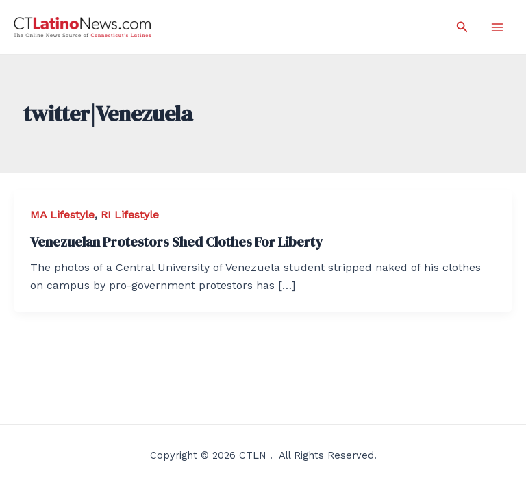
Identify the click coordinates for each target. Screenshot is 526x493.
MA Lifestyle (62, 214)
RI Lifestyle (130, 214)
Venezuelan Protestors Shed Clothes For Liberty (176, 241)
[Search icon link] (462, 27)
